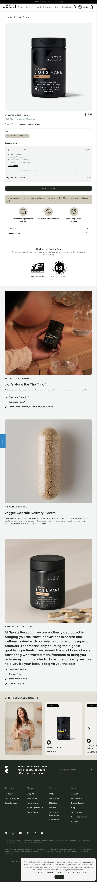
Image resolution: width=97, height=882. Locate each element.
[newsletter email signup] (74, 769)
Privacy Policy (42, 862)
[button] (3, 441)
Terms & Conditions (79, 872)
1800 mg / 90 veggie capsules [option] (17, 136)
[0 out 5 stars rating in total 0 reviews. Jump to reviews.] (15, 124)
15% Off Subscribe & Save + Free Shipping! (48, 2)
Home (9, 17)
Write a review (34, 124)
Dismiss (59, 877)
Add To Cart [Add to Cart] (48, 188)
